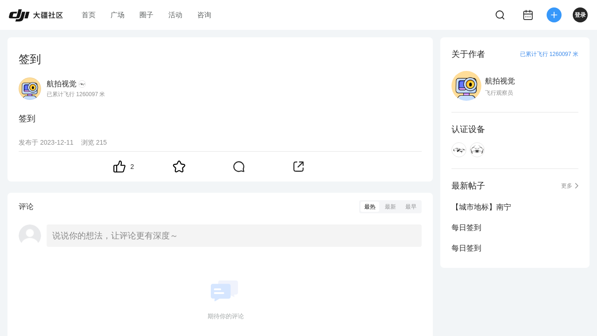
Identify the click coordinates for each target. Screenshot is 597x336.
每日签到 (466, 227)
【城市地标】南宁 (481, 207)
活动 (175, 15)
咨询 (204, 15)
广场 (118, 15)
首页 (89, 15)
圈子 (146, 15)
